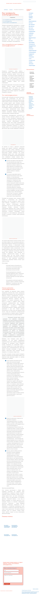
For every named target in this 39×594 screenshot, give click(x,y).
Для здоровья (32, 24)
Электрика (10, 9)
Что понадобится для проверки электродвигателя (12, 19)
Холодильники (32, 60)
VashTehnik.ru (6, 9)
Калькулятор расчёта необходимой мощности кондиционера (32, 78)
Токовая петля (31, 101)
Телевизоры (31, 56)
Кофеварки (31, 33)
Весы (30, 19)
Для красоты (31, 26)
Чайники (30, 62)
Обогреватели (32, 44)
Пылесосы (31, 48)
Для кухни (31, 28)
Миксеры (31, 40)
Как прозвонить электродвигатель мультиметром (15, 526)
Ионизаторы (31, 29)
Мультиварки (31, 42)
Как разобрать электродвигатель (7, 535)
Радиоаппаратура (32, 50)
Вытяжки (31, 22)
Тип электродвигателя (7, 21)
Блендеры (31, 13)
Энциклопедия (32, 65)
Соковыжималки (32, 52)
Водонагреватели (32, 21)
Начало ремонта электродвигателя (10, 22)
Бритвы (30, 14)
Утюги (30, 58)
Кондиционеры (32, 31)
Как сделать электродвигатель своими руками (7, 526)
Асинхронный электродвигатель (15, 535)
